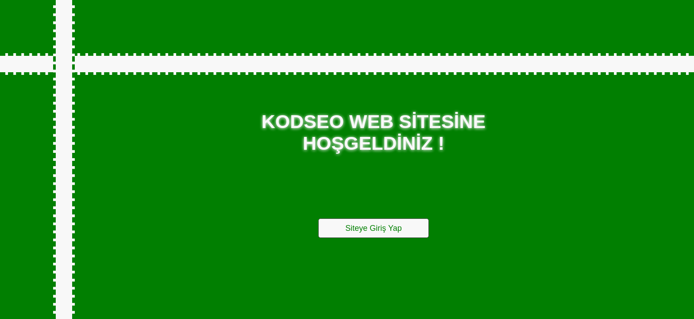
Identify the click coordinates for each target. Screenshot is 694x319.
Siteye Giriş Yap (373, 228)
